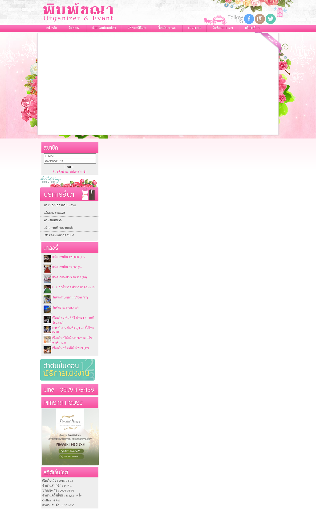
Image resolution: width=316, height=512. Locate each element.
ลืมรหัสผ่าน (60, 171)
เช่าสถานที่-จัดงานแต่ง (58, 228)
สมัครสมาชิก (78, 171)
